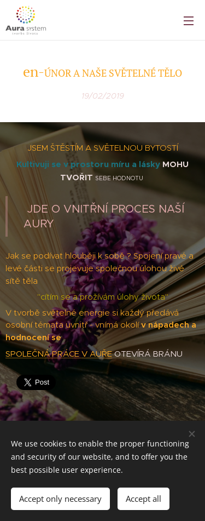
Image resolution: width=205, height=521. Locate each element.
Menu (189, 20)
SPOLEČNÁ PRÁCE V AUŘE (58, 353)
